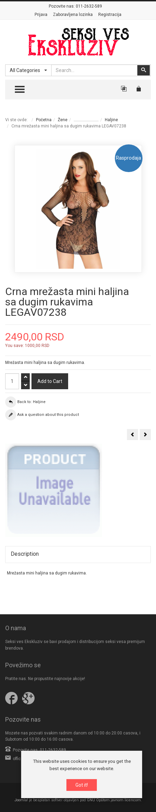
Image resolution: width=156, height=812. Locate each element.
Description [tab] (25, 554)
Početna (44, 119)
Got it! (81, 785)
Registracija (109, 14)
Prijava (41, 14)
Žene (62, 119)
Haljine (111, 119)
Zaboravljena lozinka (73, 14)
